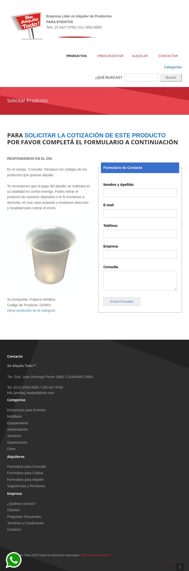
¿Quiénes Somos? (21, 504)
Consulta (110, 267)
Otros (11, 449)
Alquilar (141, 56)
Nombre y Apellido (118, 185)
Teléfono (110, 226)
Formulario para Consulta (26, 467)
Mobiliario (14, 416)
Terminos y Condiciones (25, 523)
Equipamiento (17, 423)
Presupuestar (110, 56)
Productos (77, 56)
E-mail (108, 205)
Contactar (168, 56)
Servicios (14, 436)
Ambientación (17, 429)
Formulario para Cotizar (25, 473)
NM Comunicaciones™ (96, 555)
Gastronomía (17, 442)
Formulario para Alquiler (25, 480)
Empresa (110, 246)
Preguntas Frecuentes (24, 517)
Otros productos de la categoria (31, 310)
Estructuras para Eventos (26, 410)
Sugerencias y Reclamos (26, 486)
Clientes (13, 510)
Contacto (14, 529)
